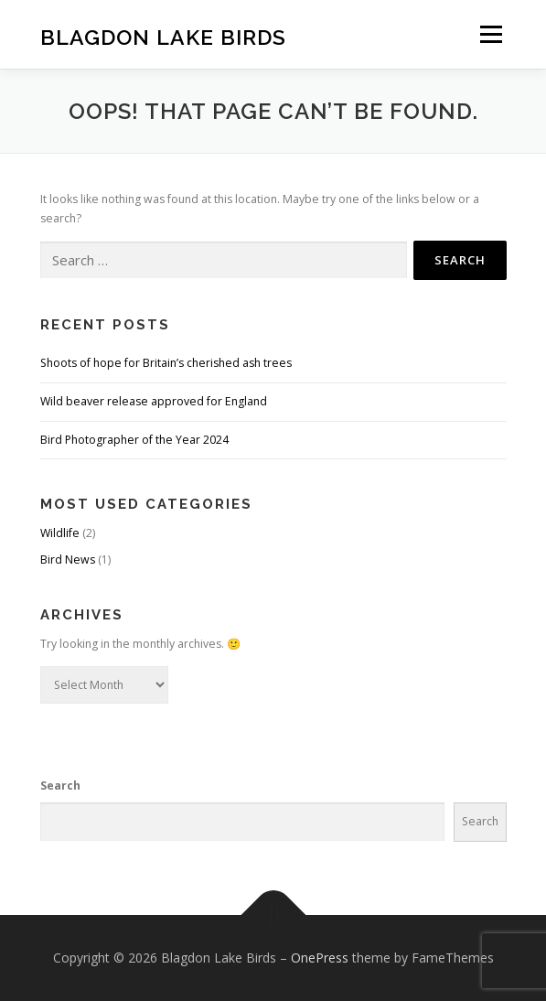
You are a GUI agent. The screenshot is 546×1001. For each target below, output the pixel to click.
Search (60, 785)
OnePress (319, 957)
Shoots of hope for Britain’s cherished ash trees (166, 363)
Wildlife (60, 533)
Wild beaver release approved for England (153, 401)
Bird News (67, 559)
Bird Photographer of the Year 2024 (134, 439)
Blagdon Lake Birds (163, 36)
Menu (490, 34)
